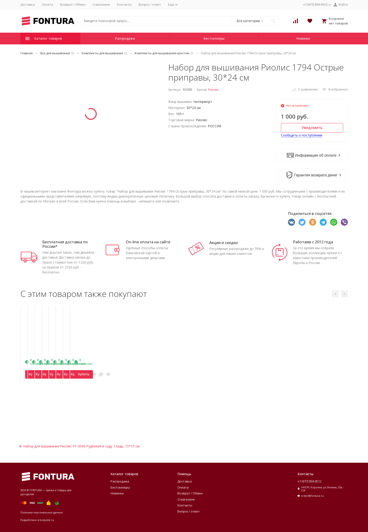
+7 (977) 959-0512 (309, 481)
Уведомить (312, 127)
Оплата (47, 4)
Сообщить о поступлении (301, 135)
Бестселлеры (213, 38)
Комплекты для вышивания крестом (162, 53)
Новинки (303, 38)
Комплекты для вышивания (102, 53)
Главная (26, 53)
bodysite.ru (47, 520)
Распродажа (125, 38)
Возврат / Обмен (72, 4)
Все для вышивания (55, 53)
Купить (41, 430)
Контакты (124, 4)
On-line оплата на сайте (148, 242)
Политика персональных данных (41, 512)
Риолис (213, 89)
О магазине (101, 4)
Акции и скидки (223, 242)
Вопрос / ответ (150, 4)
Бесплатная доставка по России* (65, 244)
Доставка (27, 4)
